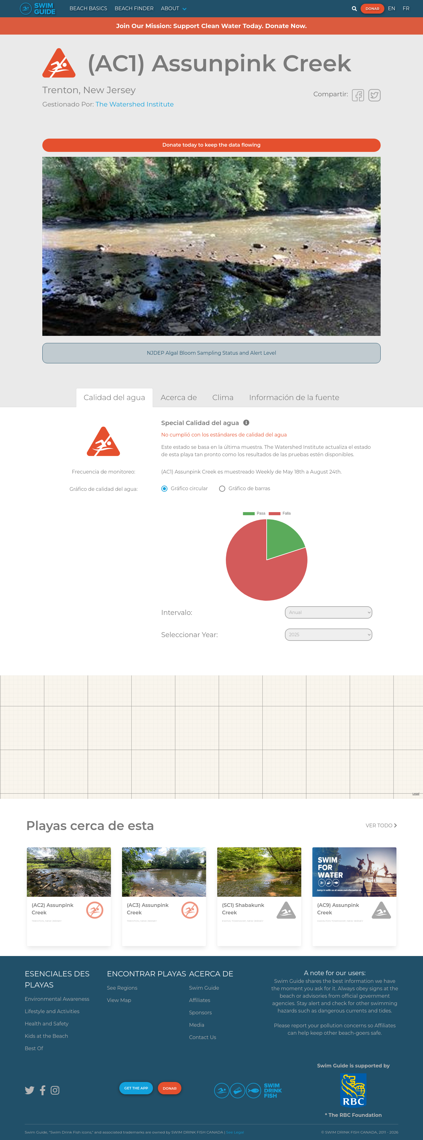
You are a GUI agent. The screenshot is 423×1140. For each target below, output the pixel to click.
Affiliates (199, 1000)
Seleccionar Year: (189, 635)
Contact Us (202, 1037)
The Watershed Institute (134, 104)
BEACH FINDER (134, 8)
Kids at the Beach (46, 1036)
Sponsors (200, 1013)
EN (392, 8)
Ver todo (381, 826)
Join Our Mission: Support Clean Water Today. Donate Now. (211, 26)
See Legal (235, 1132)
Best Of (34, 1048)
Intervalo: (176, 612)
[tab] (114, 397)
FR (406, 8)
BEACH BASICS (88, 8)
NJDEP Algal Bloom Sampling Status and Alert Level (211, 353)
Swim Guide (204, 988)
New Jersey (109, 90)
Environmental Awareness (57, 999)
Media (197, 1025)
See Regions (122, 988)
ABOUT (170, 8)
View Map (119, 1000)
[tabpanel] (211, 531)
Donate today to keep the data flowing (212, 145)
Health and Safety (47, 1024)
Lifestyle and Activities (52, 1011)
